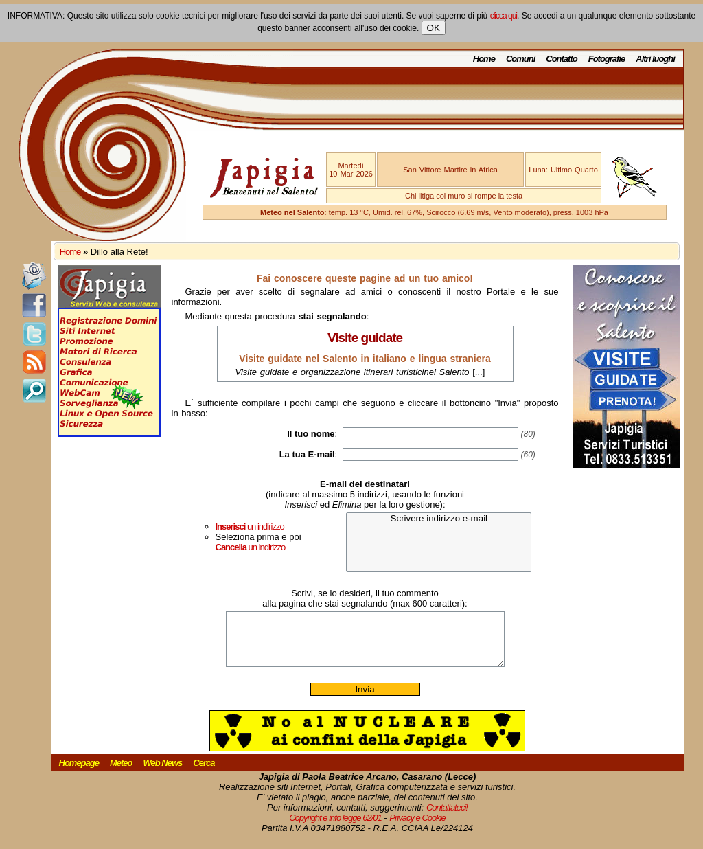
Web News (163, 773)
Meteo (121, 773)
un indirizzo (250, 526)
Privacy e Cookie (417, 828)
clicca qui (503, 16)
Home (484, 59)
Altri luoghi (655, 59)
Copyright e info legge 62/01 (335, 828)
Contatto (561, 59)
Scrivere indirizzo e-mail (439, 519)
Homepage (79, 773)
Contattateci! (447, 818)
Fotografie (606, 59)
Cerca (203, 773)
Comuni (520, 59)
